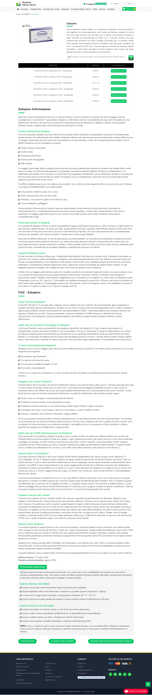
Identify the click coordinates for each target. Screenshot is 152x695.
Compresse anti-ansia (85, 670)
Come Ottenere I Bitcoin (24, 684)
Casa (18, 14)
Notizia (102, 9)
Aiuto (47, 667)
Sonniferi (25, 9)
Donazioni (48, 674)
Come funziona (50, 664)
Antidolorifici (35, 9)
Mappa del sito (50, 680)
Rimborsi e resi (21, 670)
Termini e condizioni (22, 667)
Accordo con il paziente (61, 641)
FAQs (95, 9)
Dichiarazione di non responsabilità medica (109, 641)
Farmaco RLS (82, 674)
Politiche (48, 670)
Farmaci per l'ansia (51, 9)
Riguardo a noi (21, 664)
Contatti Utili (20, 680)
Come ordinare (28, 641)
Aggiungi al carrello (118, 71)
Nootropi (65, 9)
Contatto (110, 9)
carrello (129, 9)
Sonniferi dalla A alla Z (81, 9)
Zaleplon (37, 14)
